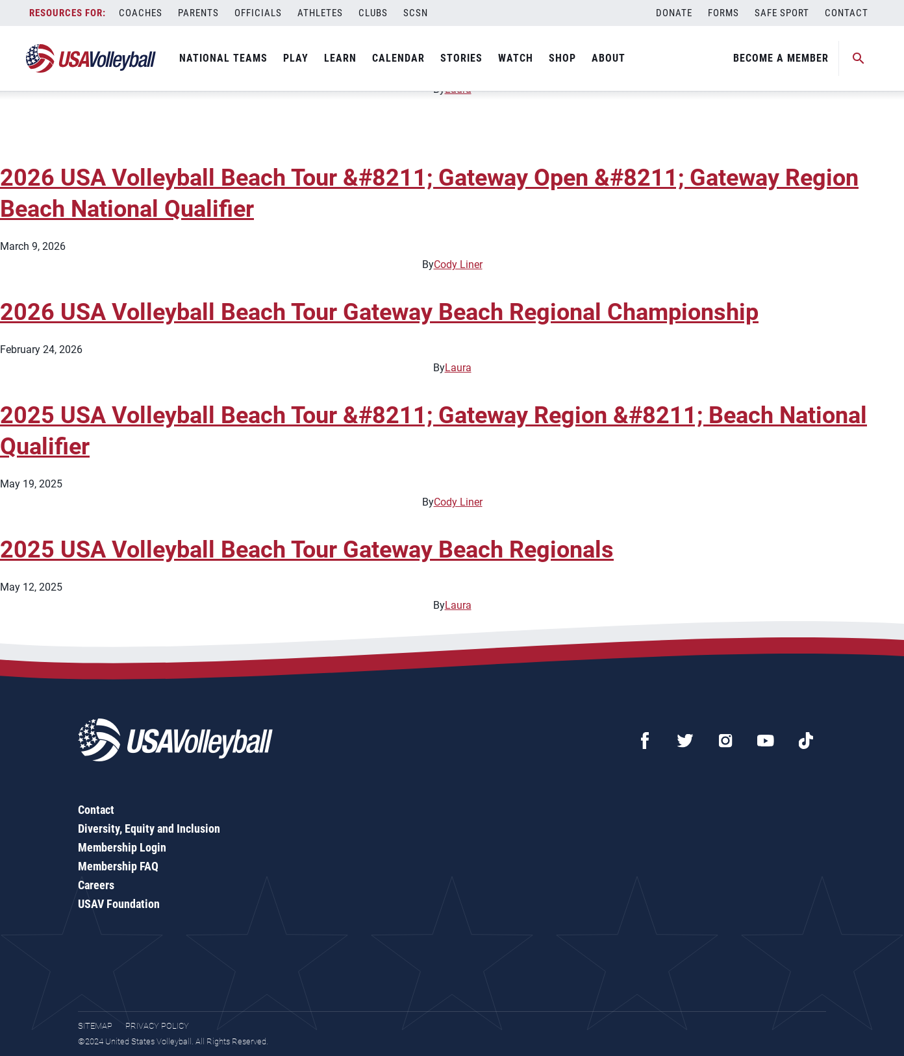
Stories (461, 58)
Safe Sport (782, 13)
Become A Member (781, 58)
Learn (340, 58)
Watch (515, 58)
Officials (258, 13)
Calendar (398, 58)
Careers (96, 885)
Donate (674, 13)
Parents (198, 13)
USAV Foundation (119, 904)
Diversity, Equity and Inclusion (149, 828)
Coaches (140, 13)
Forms (723, 13)
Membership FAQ (118, 866)
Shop (562, 58)
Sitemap (95, 1026)
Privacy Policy (157, 1026)
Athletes (320, 13)
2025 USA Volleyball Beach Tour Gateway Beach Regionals (307, 549)
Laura (458, 368)
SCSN (415, 13)
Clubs (373, 13)
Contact (846, 13)
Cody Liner (458, 264)
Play (295, 58)
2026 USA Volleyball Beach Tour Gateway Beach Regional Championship (379, 312)
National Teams (223, 58)
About (608, 58)
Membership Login (122, 847)
